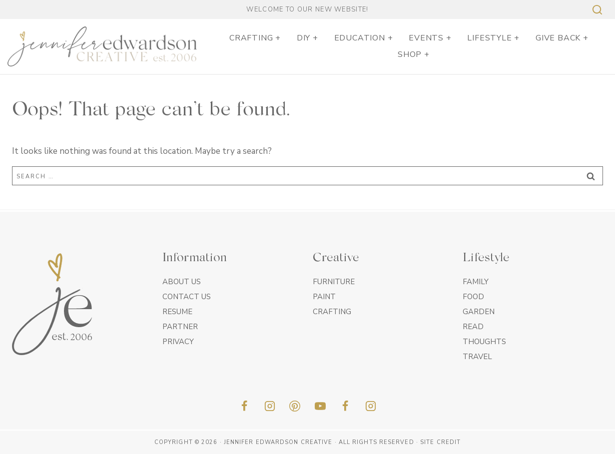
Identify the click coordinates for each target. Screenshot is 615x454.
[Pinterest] (295, 406)
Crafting (332, 312)
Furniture (334, 282)
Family (476, 282)
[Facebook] (244, 406)
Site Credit (440, 442)
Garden (479, 312)
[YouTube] (320, 406)
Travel (477, 357)
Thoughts (484, 342)
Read (473, 327)
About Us (181, 282)
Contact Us (186, 297)
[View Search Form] (596, 9)
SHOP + (414, 54)
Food (473, 297)
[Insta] (371, 406)
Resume (177, 312)
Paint (324, 297)
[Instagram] (270, 406)
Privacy (178, 342)
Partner (180, 327)
